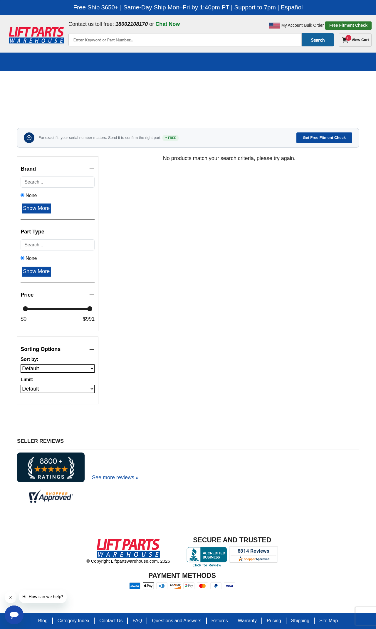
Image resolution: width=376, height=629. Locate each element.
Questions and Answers (176, 620)
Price (58, 295)
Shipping (300, 620)
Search (317, 39)
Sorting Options (58, 349)
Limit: (27, 379)
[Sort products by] (58, 368)
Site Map (328, 620)
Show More (36, 208)
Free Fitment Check (348, 25)
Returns (220, 620)
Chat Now (167, 24)
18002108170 (131, 24)
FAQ (137, 620)
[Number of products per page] (58, 389)
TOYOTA (156, 89)
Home (45, 89)
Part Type (58, 232)
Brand (58, 169)
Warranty (247, 620)
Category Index (74, 620)
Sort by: (29, 359)
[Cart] (355, 40)
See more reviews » (115, 477)
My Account (292, 25)
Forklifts (129, 89)
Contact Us (110, 620)
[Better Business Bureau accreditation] (207, 556)
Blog (43, 620)
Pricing (274, 620)
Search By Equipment (85, 89)
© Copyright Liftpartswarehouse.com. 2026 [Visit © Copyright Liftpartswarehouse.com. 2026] (128, 561)
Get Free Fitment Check (324, 137)
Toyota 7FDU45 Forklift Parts (209, 89)
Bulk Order (314, 25)
